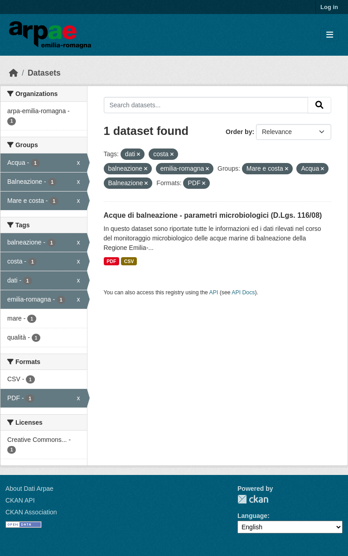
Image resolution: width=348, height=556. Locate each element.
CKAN (252, 499)
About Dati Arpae (29, 488)
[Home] (13, 72)
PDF (111, 261)
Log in (329, 7)
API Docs (243, 292)
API (213, 292)
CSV (129, 261)
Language (252, 515)
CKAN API (20, 500)
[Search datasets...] (206, 105)
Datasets (44, 72)
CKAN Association (31, 512)
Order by (239, 131)
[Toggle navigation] (329, 35)
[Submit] (319, 105)
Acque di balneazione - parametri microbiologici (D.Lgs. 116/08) (213, 215)
